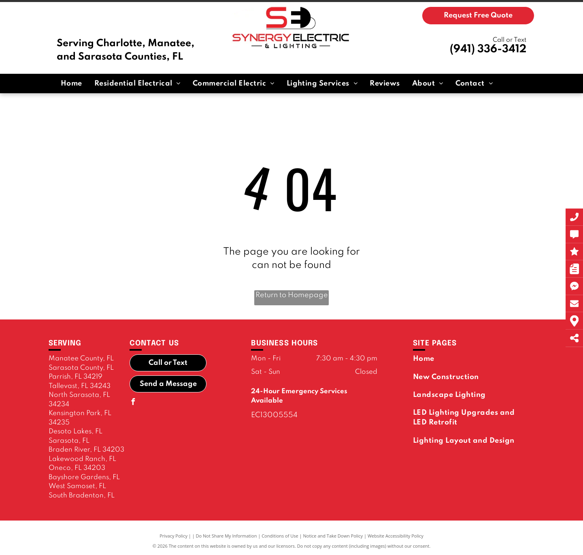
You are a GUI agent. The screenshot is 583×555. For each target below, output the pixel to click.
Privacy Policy (173, 536)
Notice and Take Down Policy (333, 536)
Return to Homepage (291, 295)
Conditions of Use (280, 536)
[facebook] (133, 402)
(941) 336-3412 (488, 49)
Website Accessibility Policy (395, 536)
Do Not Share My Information (226, 536)
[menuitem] (71, 83)
